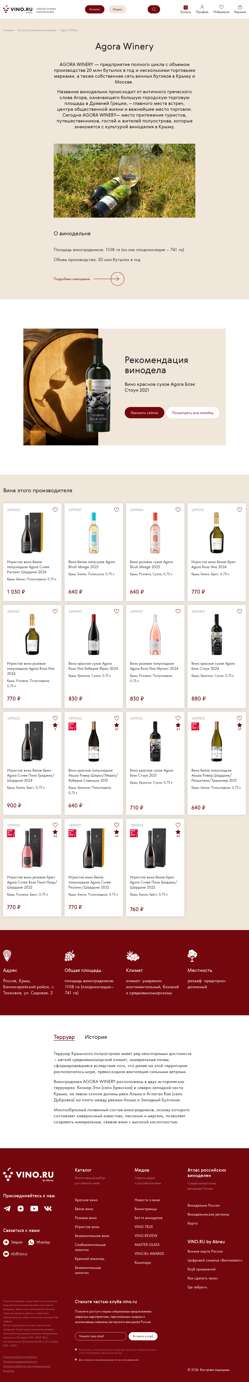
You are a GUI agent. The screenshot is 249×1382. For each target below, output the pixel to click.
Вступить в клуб (143, 1336)
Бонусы (186, 9)
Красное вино (86, 1199)
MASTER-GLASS (147, 1244)
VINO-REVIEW (146, 1235)
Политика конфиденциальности (20, 1361)
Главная (8, 30)
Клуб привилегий (202, 1269)
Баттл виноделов (148, 1217)
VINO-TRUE (144, 1226)
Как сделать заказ (203, 1278)
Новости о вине (147, 1199)
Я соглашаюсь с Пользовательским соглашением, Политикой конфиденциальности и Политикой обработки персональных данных (118, 1351)
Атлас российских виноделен (37, 30)
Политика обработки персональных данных (27, 1366)
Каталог (94, 9)
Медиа (117, 9)
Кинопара (143, 1262)
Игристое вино (87, 1226)
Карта (193, 1223)
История (96, 1037)
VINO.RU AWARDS (149, 1253)
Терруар (64, 1037)
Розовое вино (86, 1217)
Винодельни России (204, 1205)
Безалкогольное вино (92, 1235)
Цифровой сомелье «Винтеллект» (215, 1260)
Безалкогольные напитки (88, 1270)
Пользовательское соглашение (20, 1357)
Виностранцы (146, 1208)
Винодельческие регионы (208, 1214)
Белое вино (84, 1208)
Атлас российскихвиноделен (207, 1173)
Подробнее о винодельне (89, 279)
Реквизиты (8, 1371)
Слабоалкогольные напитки (90, 1247)
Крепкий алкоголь (89, 1258)
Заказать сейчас (145, 412)
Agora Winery (69, 30)
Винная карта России (205, 1251)
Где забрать (197, 1287)
